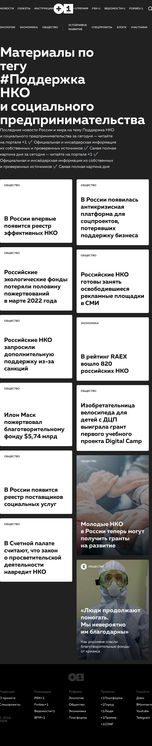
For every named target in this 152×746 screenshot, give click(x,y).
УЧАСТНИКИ (139, 27)
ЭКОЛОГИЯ (7, 27)
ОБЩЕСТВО (50, 27)
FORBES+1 (136, 8)
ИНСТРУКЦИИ (43, 8)
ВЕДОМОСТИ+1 (114, 8)
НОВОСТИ (7, 8)
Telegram (143, 717)
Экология (76, 698)
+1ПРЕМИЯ (80, 8)
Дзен (140, 698)
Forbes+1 (41, 704)
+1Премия (108, 717)
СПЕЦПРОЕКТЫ (102, 27)
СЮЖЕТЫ (24, 8)
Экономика (77, 711)
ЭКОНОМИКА (29, 27)
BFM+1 (39, 717)
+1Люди (107, 711)
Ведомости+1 (44, 711)
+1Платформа (112, 698)
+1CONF (107, 724)
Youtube (142, 711)
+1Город (107, 704)
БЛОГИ (121, 27)
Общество (77, 704)
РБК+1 (96, 8)
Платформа (78, 717)
